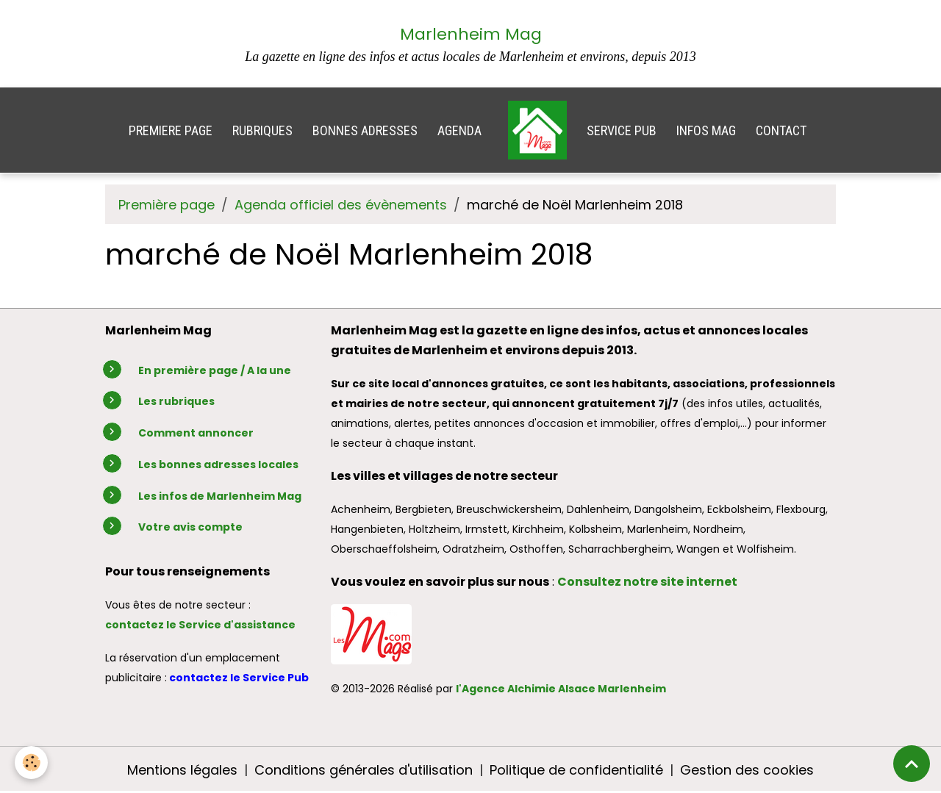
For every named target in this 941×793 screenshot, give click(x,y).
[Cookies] (31, 762)
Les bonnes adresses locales (218, 464)
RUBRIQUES (262, 130)
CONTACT (781, 130)
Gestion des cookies (747, 770)
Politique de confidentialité (576, 770)
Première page (166, 204)
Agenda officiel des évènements (341, 204)
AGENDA (459, 130)
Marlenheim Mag (471, 34)
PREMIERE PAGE (170, 130)
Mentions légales (182, 770)
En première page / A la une (214, 370)
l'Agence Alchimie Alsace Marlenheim (561, 688)
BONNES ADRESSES (365, 130)
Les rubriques (176, 401)
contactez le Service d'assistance (200, 624)
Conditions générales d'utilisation (363, 770)
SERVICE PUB (621, 130)
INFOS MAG (706, 130)
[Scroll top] (911, 763)
